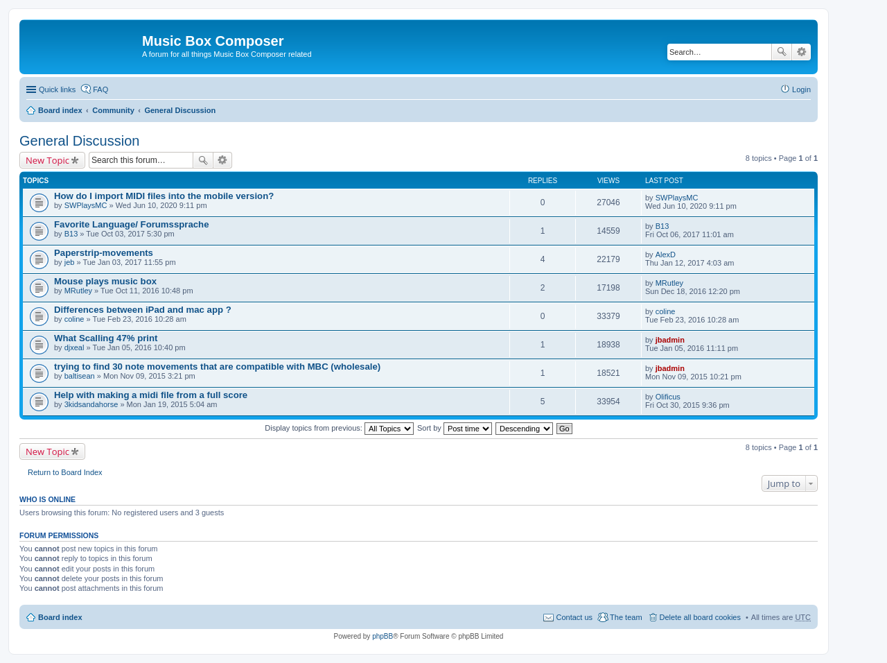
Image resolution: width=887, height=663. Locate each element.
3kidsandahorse (91, 404)
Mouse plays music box (105, 281)
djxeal (74, 347)
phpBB (382, 636)
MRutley (78, 290)
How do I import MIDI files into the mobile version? (164, 196)
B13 (71, 234)
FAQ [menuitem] (100, 89)
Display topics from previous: (339, 428)
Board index (60, 110)
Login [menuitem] (801, 89)
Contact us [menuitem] (574, 617)
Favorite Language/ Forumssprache (131, 224)
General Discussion (180, 110)
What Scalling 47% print (105, 338)
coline (74, 319)
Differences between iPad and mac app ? (142, 309)
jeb (69, 262)
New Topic (47, 160)
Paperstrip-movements (103, 253)
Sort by (454, 428)
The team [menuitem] (626, 617)
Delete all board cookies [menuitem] (700, 617)
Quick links (57, 89)
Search (781, 52)
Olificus (668, 397)
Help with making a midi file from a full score (150, 395)
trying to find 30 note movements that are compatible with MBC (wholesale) (217, 366)
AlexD (666, 254)
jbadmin (670, 340)
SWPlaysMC (85, 205)
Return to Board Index (65, 472)
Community (113, 110)
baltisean (79, 376)
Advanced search (801, 52)
